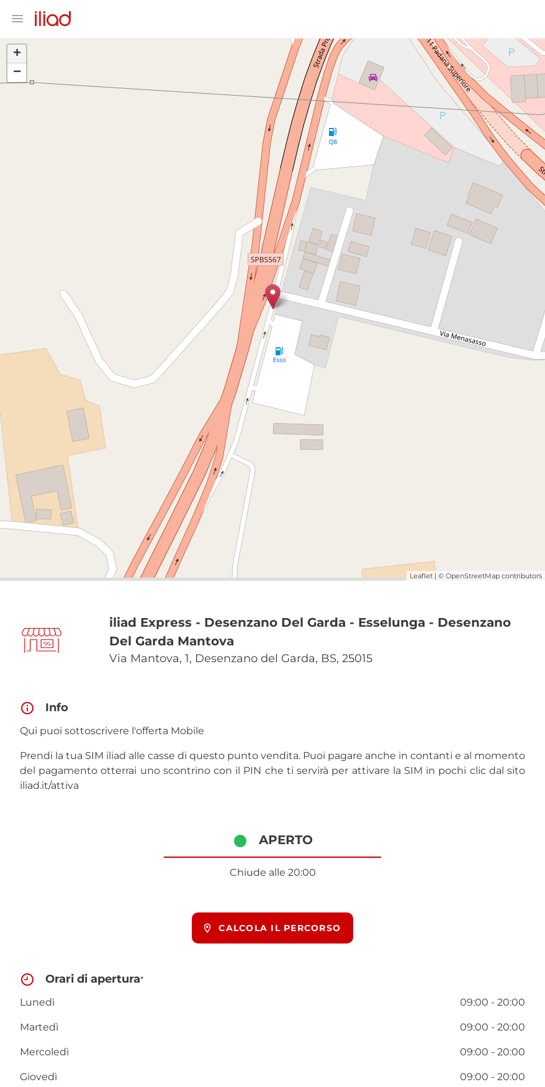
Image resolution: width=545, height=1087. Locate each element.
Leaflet (421, 575)
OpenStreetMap (473, 575)
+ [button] (17, 54)
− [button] (17, 72)
